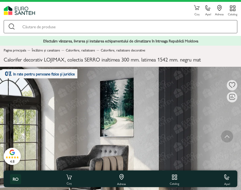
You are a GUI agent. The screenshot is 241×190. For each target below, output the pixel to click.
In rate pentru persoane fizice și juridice (40, 74)
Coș (197, 10)
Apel (208, 10)
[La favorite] (232, 85)
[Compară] (232, 97)
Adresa (219, 10)
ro (15, 179)
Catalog (232, 14)
